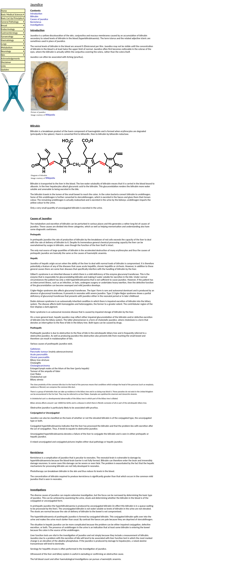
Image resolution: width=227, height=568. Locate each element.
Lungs (3, 43)
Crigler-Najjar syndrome (41, 290)
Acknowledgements (10, 58)
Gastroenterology (9, 32)
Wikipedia (50, 114)
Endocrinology (8, 29)
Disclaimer (6, 62)
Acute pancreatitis (39, 354)
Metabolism (7, 47)
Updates (5, 69)
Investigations (36, 24)
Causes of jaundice (39, 19)
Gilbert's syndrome (39, 274)
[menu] (13, 40)
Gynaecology (7, 36)
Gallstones (35, 348)
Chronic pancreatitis (39, 357)
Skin (3, 55)
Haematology (7, 40)
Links (3, 66)
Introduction (36, 13)
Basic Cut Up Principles (12, 18)
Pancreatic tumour (39, 351)
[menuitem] (13, 11)
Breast (4, 25)
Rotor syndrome (38, 312)
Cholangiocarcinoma (40, 365)
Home (4, 10)
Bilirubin (34, 16)
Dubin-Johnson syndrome (42, 301)
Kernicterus (35, 22)
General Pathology (10, 21)
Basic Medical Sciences (12, 14)
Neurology (6, 51)
